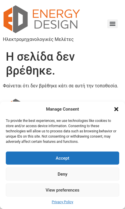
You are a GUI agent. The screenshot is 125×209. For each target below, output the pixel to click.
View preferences (62, 190)
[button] (116, 109)
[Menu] (112, 23)
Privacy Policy (62, 202)
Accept (62, 158)
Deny (63, 174)
